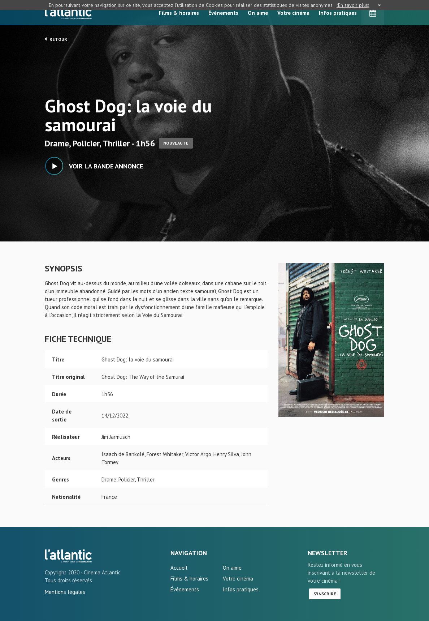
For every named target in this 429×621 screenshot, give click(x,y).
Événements (223, 12)
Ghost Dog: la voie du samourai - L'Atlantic (68, 556)
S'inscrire (324, 593)
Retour (56, 39)
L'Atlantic (68, 12)
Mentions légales (65, 591)
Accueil (178, 567)
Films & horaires (179, 12)
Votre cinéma (293, 12)
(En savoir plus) (353, 5)
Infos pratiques (338, 12)
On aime (258, 12)
